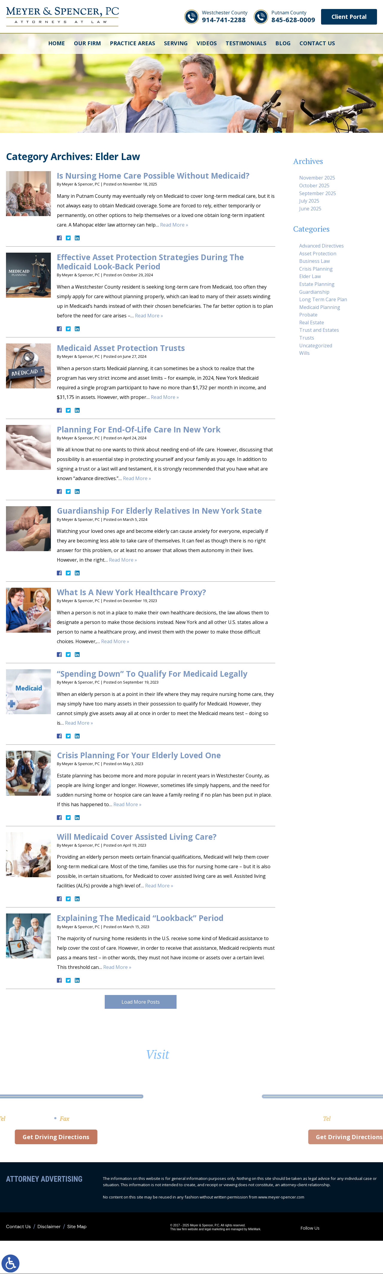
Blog (283, 43)
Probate (308, 314)
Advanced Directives (321, 245)
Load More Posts (140, 1002)
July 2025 (309, 200)
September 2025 (317, 193)
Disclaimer (48, 1227)
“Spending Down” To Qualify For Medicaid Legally (152, 673)
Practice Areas (132, 43)
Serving (176, 43)
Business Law (314, 261)
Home (56, 43)
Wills (304, 353)
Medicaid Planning (319, 307)
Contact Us (317, 43)
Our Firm (87, 43)
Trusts (306, 337)
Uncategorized (315, 345)
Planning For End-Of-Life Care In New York (139, 429)
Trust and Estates (319, 330)
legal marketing (215, 1229)
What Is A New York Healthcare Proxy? (131, 592)
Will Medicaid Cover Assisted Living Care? (137, 836)
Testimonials (246, 43)
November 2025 (317, 177)
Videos (207, 43)
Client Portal (347, 17)
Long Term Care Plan (323, 299)
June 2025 (310, 208)
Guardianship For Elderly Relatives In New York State (159, 510)
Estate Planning (317, 284)
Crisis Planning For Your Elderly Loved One (139, 755)
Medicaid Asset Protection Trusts (121, 348)
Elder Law (310, 276)
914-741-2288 (221, 16)
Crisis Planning (316, 269)
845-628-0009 (289, 16)
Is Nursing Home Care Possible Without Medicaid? (153, 175)
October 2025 (314, 185)
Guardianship (314, 292)
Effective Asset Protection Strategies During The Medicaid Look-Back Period (150, 262)
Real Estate (311, 322)
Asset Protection (317, 253)
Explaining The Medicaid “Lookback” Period (140, 918)
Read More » (174, 224)
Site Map (77, 1227)
